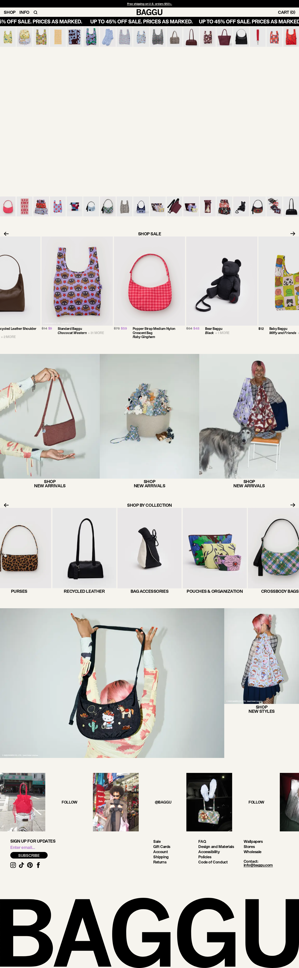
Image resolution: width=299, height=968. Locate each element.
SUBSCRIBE (29, 855)
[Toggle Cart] (288, 12)
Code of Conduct (213, 862)
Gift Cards (161, 846)
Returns (159, 862)
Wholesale (252, 851)
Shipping (161, 857)
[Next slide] (294, 233)
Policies (204, 857)
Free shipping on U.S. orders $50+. (149, 3)
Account (160, 851)
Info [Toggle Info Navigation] (24, 12)
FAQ (202, 841)
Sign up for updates (32, 841)
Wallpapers (253, 841)
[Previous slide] (4, 233)
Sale (156, 841)
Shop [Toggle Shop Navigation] (10, 12)
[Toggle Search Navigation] (35, 12)
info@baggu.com (258, 865)
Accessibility (209, 851)
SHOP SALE (149, 234)
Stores (249, 846)
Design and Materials (216, 846)
